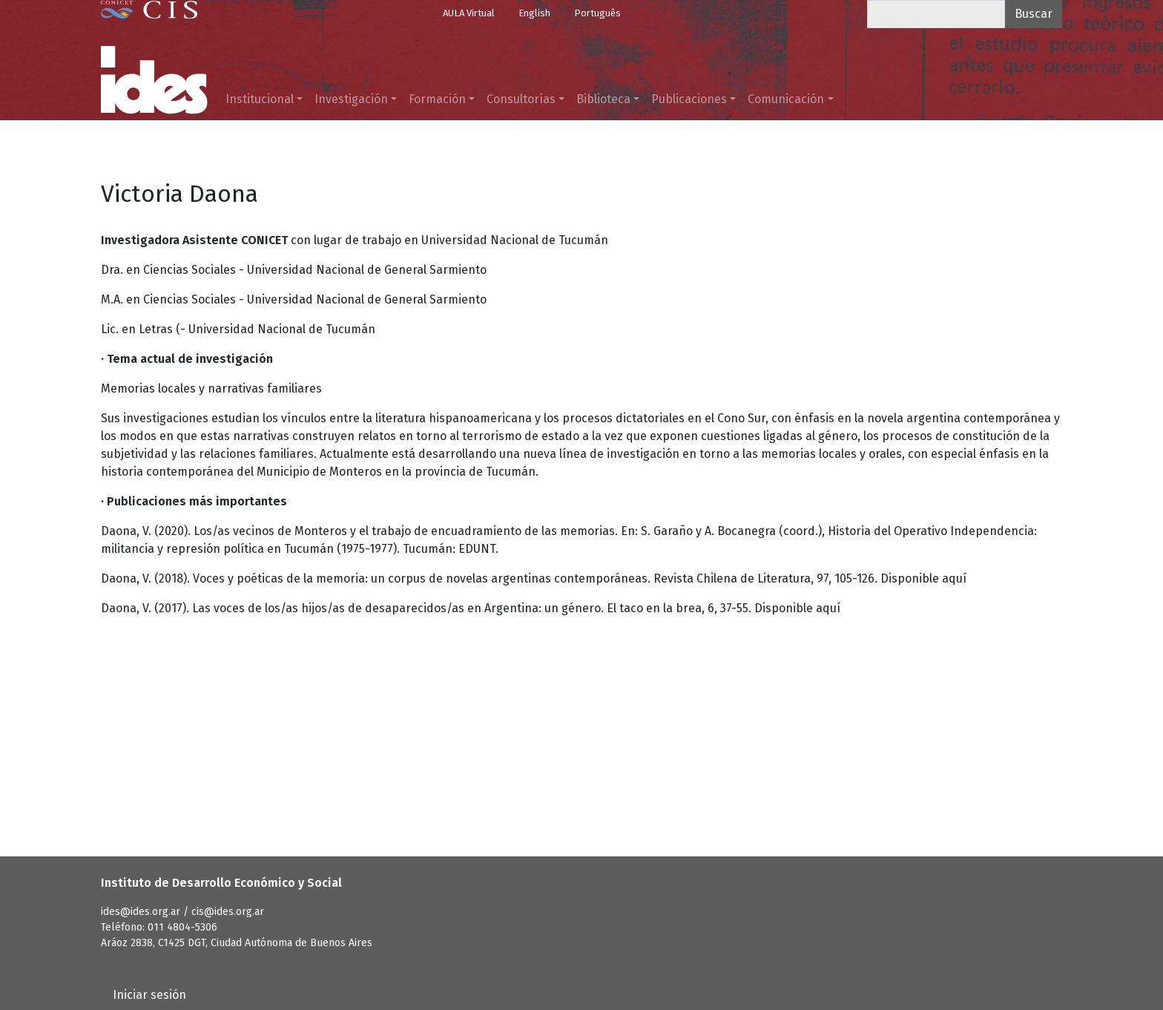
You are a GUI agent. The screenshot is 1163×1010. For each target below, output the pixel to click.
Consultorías (521, 99)
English (534, 13)
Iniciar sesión (149, 995)
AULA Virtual (469, 13)
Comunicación (786, 99)
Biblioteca (603, 99)
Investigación (351, 99)
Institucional (259, 99)
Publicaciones (689, 99)
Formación (437, 99)
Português (597, 13)
